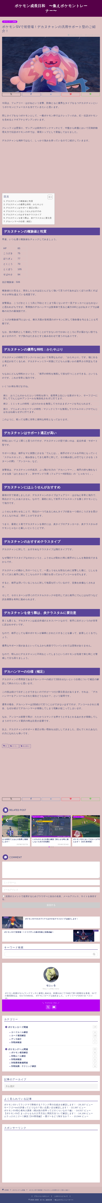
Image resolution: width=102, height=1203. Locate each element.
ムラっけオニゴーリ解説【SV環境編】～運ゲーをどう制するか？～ (38, 1116)
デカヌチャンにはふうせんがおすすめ (23, 211)
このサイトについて (61, 1196)
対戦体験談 (54, 1042)
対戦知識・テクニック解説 (54, 1066)
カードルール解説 (54, 1032)
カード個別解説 (54, 1035)
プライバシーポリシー (41, 1196)
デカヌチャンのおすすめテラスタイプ (23, 214)
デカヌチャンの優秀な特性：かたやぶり (24, 204)
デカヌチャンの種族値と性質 (19, 201)
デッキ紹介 (54, 1039)
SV (6, 746)
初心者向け (26, 746)
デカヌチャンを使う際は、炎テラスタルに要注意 (29, 218)
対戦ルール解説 (54, 1056)
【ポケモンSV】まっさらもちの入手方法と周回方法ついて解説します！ (40, 1113)
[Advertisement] (51, 168)
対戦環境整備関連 (54, 1062)
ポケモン (15, 746)
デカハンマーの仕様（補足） (19, 221)
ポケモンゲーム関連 (9, 21)
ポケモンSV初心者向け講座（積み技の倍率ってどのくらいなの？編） (39, 1110)
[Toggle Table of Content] (49, 197)
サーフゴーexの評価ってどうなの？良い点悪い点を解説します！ (36, 1107)
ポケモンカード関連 (52, 1026)
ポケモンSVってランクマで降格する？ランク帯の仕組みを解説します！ (40, 1104)
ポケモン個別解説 (54, 1052)
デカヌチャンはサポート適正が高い (22, 208)
